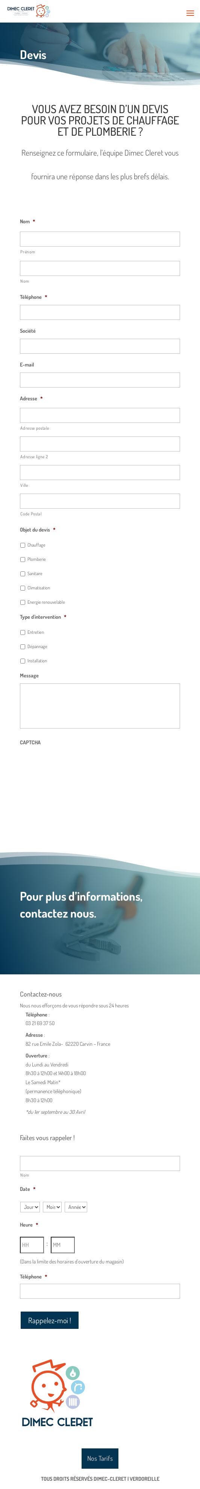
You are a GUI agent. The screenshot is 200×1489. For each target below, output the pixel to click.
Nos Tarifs (100, 1458)
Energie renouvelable (46, 602)
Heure (29, 1224)
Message (29, 675)
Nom (27, 221)
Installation (37, 660)
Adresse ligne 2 (34, 456)
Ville (24, 485)
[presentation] (77, 765)
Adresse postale (34, 428)
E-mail (27, 364)
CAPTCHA (30, 742)
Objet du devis (38, 529)
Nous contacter (40, 937)
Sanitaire (34, 573)
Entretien (35, 632)
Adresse (31, 398)
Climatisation (38, 588)
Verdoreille (144, 1478)
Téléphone (33, 297)
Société (28, 330)
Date (28, 1189)
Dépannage (37, 646)
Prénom (27, 251)
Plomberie (36, 559)
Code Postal (30, 514)
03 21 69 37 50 (40, 1023)
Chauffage (36, 545)
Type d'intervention (43, 616)
